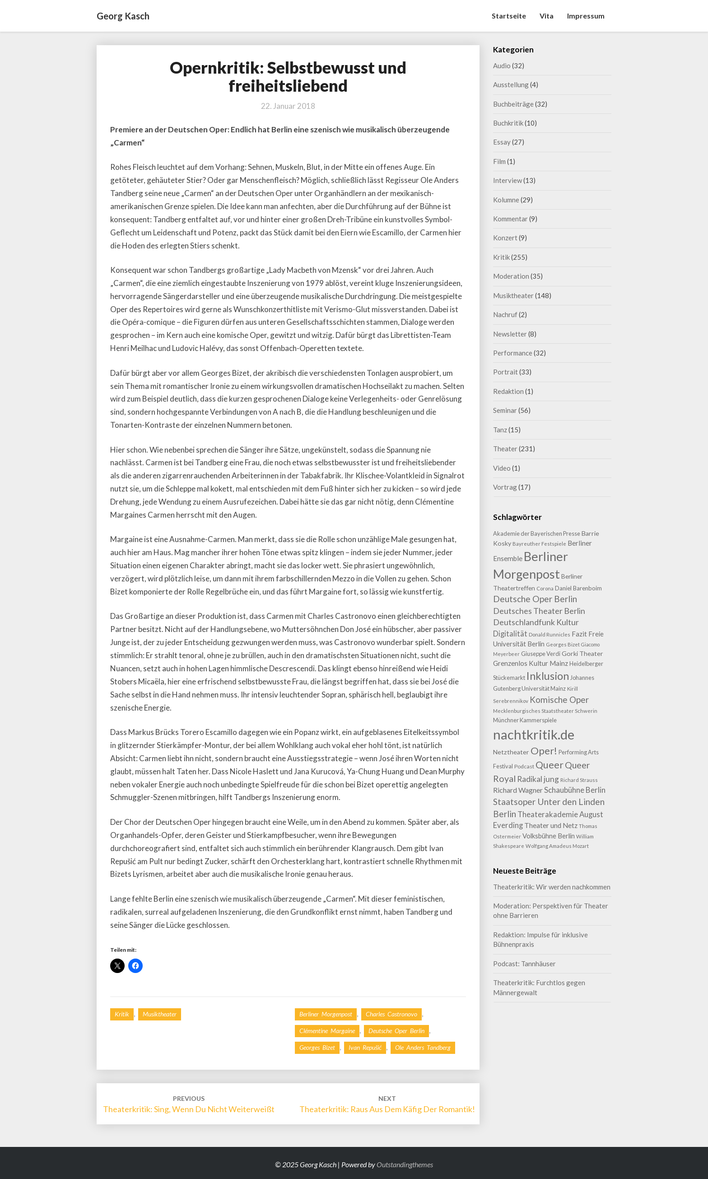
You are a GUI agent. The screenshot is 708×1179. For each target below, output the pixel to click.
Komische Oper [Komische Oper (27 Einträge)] (559, 699)
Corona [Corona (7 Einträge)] (545, 588)
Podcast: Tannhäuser (524, 963)
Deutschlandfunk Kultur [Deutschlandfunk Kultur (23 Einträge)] (536, 622)
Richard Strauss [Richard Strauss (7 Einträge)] (579, 780)
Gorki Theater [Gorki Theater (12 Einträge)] (582, 653)
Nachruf (505, 314)
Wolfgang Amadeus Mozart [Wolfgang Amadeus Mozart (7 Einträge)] (557, 846)
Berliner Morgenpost (325, 1014)
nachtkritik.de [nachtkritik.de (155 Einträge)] (533, 734)
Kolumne (506, 200)
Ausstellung (511, 84)
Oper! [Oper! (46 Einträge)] (544, 750)
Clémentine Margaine (327, 1030)
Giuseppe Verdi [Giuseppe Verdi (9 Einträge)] (540, 653)
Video (502, 468)
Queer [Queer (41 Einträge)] (550, 765)
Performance (512, 353)
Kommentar (510, 219)
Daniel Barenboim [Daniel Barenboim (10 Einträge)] (578, 588)
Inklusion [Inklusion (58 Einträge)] (547, 675)
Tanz (500, 430)
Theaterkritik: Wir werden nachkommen (551, 887)
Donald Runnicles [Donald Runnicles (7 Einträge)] (549, 634)
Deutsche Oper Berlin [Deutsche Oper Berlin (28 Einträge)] (535, 599)
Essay (502, 142)
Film (499, 161)
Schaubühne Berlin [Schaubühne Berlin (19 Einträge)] (575, 790)
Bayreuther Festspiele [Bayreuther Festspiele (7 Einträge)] (539, 544)
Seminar (505, 410)
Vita (547, 15)
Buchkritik (508, 123)
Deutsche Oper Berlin (396, 1030)
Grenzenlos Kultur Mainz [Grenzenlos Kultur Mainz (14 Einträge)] (530, 663)
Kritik (122, 1014)
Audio (502, 65)
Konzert (505, 238)
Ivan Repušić (365, 1047)
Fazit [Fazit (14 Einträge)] (579, 634)
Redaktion (508, 391)
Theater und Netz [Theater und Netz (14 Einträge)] (551, 825)
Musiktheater (160, 1014)
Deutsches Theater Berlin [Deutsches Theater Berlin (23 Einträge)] (539, 611)
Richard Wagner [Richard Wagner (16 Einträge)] (518, 790)
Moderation (511, 276)
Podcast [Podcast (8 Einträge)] (524, 766)
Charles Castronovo (391, 1014)
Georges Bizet (317, 1047)
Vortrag (505, 487)
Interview (507, 180)
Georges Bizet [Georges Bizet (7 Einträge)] (563, 644)
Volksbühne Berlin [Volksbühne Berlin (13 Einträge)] (548, 836)
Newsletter (510, 334)
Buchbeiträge (513, 104)
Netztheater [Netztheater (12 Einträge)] (511, 752)
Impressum (586, 15)
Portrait (505, 372)
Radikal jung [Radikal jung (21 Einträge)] (538, 779)
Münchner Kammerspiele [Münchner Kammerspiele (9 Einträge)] (525, 720)
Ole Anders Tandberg (423, 1047)
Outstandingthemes (405, 1164)
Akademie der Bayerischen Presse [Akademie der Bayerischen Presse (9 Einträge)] (536, 533)
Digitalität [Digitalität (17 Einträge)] (510, 633)
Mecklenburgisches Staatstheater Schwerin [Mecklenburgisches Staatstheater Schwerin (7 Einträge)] (545, 711)
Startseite (509, 15)
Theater (505, 448)
